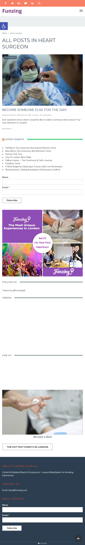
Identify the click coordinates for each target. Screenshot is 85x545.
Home (4, 33)
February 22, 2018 (24, 115)
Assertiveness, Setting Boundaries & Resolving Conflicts (32, 169)
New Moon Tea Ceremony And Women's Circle (28, 151)
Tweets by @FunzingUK (13, 290)
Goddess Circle (12, 163)
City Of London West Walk (18, 157)
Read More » (7, 129)
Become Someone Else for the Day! (34, 110)
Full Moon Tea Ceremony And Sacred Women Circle (30, 148)
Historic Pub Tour (13, 154)
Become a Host (42, 436)
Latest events (14, 139)
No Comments (45, 115)
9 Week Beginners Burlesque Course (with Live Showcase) (33, 166)
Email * (6, 187)
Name (5, 177)
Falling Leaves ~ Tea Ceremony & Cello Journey (28, 160)
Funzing (43, 543)
